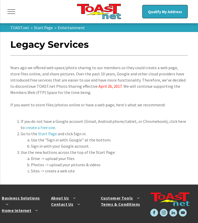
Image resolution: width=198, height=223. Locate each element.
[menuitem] (23, 201)
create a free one (40, 127)
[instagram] (164, 213)
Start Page (43, 27)
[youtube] (183, 213)
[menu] (11, 11)
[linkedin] (173, 213)
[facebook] (154, 213)
